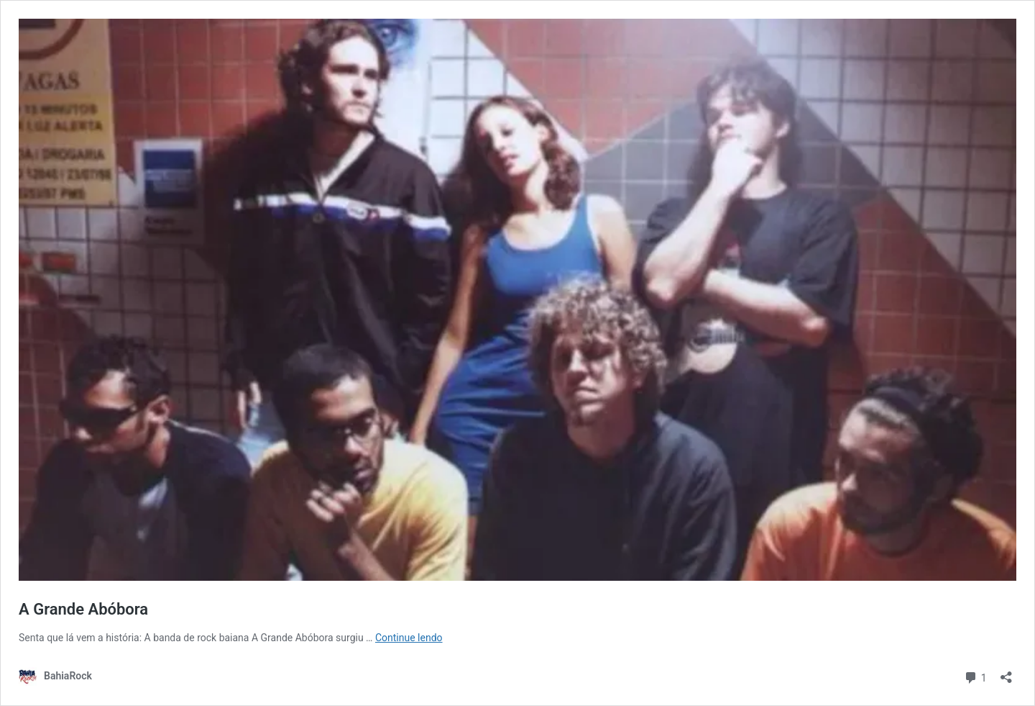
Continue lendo (409, 637)
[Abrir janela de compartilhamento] (1006, 672)
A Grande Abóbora (83, 609)
